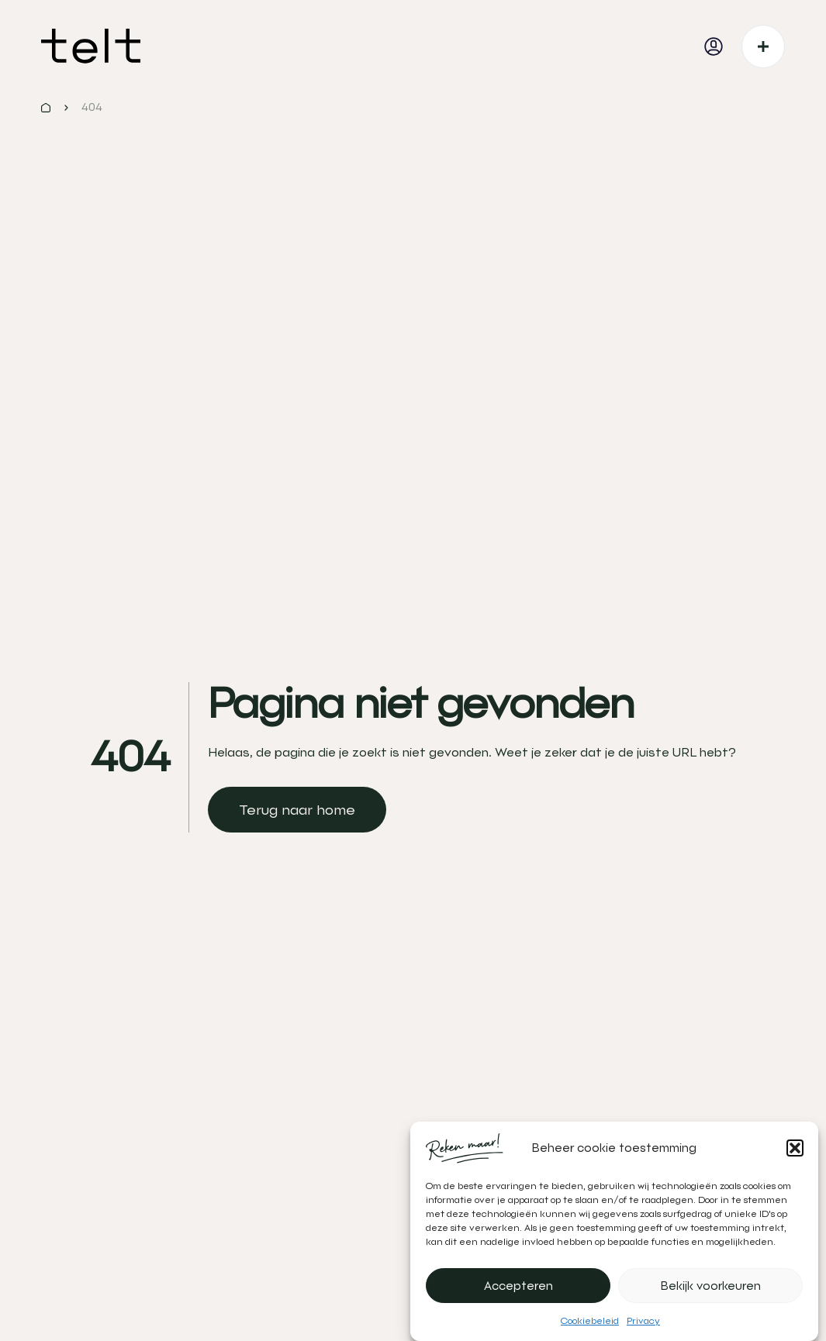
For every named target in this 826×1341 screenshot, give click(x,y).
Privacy (643, 1320)
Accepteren (518, 1286)
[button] (795, 1148)
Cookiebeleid (590, 1320)
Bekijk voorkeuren (711, 1286)
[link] (297, 810)
